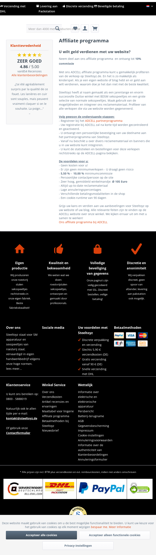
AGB (81, 421)
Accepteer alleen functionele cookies (114, 535)
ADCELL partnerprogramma (103, 121)
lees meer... (14, 369)
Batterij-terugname (91, 416)
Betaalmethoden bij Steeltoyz (55, 423)
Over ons (48, 392)
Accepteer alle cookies (41, 535)
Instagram (54, 344)
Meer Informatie (120, 527)
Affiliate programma (55, 416)
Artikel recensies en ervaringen (55, 404)
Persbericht (86, 411)
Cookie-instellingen (91, 435)
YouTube (45, 344)
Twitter (54, 335)
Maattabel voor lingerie (58, 411)
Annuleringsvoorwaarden (95, 440)
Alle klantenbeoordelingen (30, 75)
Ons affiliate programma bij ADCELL (83, 222)
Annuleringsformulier (92, 459)
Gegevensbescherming (93, 426)
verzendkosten (64, 472)
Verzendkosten (52, 397)
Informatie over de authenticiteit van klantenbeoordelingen (93, 450)
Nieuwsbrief (50, 430)
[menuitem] (44, 28)
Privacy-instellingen (78, 546)
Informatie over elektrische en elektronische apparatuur (88, 399)
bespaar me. (100, 527)
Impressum (85, 430)
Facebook (45, 335)
